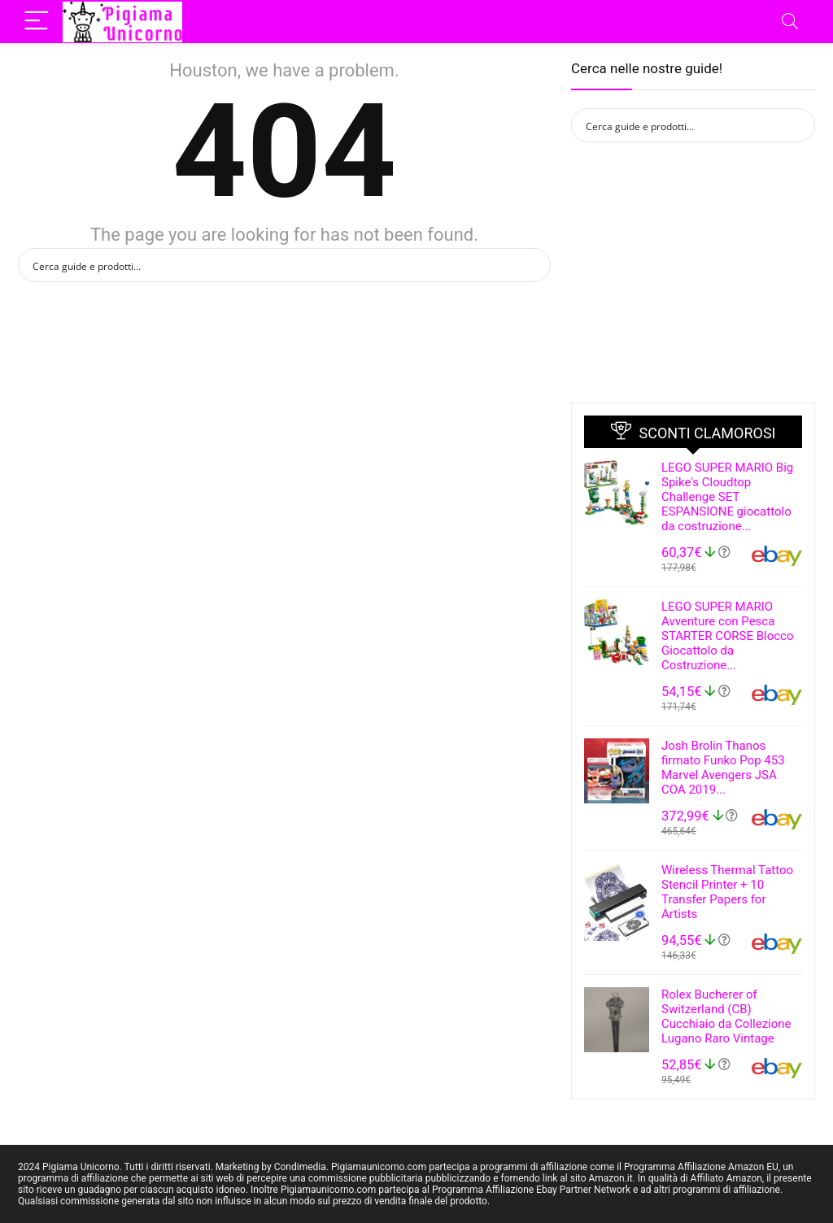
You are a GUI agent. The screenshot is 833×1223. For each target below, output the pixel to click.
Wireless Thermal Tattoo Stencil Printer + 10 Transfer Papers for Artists (727, 892)
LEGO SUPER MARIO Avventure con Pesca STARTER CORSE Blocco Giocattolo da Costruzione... (727, 635)
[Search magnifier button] (533, 265)
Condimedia (300, 1167)
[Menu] (37, 21)
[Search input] (274, 265)
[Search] (789, 21)
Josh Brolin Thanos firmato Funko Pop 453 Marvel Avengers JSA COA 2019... (723, 767)
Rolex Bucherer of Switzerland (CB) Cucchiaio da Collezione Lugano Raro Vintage (726, 1016)
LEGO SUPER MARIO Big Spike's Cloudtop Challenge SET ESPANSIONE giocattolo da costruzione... (727, 496)
